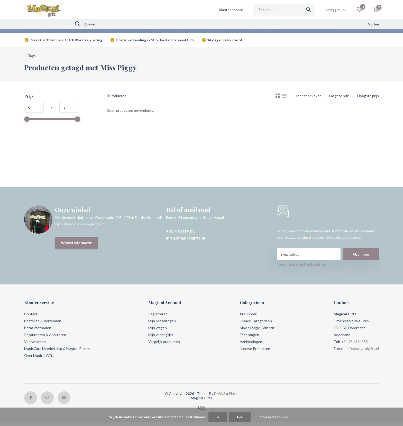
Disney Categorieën (65, 26)
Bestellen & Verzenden (42, 321)
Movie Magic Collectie (107, 26)
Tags (32, 55)
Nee (240, 417)
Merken (293, 26)
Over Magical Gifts (39, 355)
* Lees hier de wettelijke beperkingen (302, 264)
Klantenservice (231, 9)
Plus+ (233, 393)
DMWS (219, 393)
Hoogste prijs (368, 96)
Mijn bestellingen (162, 321)
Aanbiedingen (169, 26)
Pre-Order (33, 26)
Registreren (158, 314)
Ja (217, 417)
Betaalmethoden (37, 328)
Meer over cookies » (274, 417)
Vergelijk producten (164, 341)
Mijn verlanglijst (160, 334)
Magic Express (237, 26)
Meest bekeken (309, 96)
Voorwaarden (35, 341)
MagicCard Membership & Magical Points (57, 348)
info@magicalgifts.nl (185, 237)
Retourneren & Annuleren (45, 334)
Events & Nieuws (320, 26)
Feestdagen (142, 26)
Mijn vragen (157, 328)
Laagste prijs (339, 96)
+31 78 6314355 (181, 230)
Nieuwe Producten (203, 26)
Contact (31, 314)
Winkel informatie (76, 242)
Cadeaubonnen (268, 26)
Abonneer (361, 254)
